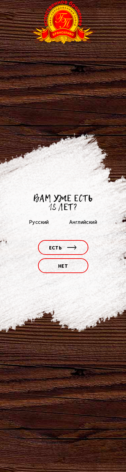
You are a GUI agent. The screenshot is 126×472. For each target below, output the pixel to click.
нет (63, 266)
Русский (39, 222)
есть (63, 247)
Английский (83, 222)
